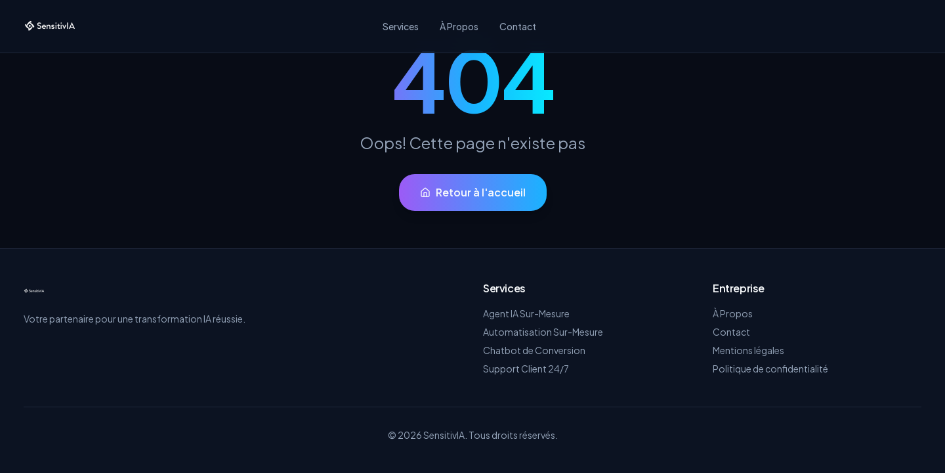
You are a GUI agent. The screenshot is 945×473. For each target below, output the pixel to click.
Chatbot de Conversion (534, 350)
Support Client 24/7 (526, 368)
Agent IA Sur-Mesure (526, 313)
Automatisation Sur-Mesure (543, 332)
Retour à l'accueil (473, 192)
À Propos (459, 26)
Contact (517, 26)
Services (401, 26)
